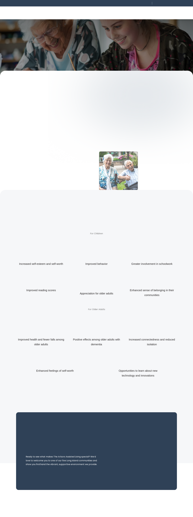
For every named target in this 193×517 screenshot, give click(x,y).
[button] (133, 3)
